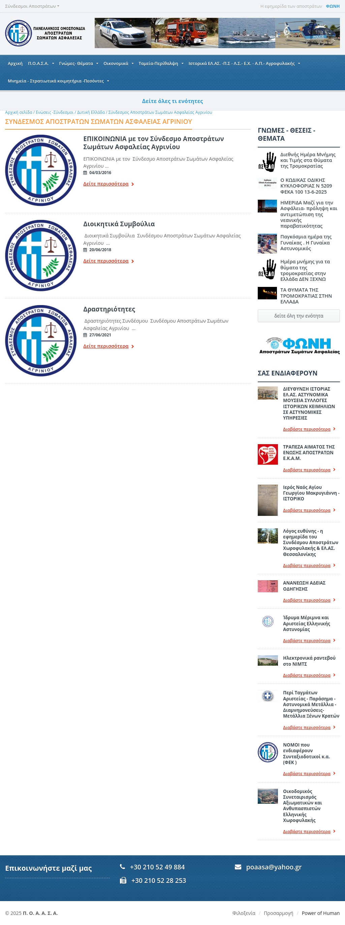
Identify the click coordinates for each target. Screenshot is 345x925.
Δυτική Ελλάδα (91, 112)
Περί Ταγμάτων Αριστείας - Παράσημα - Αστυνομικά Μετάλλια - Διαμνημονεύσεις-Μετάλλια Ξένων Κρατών (311, 704)
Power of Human (321, 913)
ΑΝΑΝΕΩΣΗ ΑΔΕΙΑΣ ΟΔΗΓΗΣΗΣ (304, 586)
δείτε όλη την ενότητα (298, 315)
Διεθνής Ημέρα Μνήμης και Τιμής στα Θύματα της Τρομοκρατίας (308, 160)
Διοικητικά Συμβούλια (119, 224)
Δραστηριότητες (109, 309)
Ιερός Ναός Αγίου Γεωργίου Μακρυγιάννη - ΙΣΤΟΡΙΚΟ (311, 493)
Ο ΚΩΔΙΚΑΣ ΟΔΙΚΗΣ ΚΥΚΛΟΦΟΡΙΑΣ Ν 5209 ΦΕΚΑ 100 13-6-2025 (306, 186)
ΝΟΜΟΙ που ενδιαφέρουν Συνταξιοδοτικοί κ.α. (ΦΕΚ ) (306, 753)
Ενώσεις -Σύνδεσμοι (54, 112)
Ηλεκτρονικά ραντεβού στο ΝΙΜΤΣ (309, 661)
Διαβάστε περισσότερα (309, 429)
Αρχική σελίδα (18, 112)
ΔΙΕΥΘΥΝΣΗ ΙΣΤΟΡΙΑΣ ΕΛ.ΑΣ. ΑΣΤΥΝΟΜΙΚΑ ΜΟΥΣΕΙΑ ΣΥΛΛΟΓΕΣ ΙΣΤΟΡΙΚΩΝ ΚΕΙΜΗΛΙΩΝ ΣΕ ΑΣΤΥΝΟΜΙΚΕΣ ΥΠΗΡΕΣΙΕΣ (309, 403)
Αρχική (15, 63)
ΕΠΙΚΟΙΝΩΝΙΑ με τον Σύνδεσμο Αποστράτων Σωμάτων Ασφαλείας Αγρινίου (153, 142)
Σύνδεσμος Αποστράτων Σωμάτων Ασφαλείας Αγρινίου (160, 112)
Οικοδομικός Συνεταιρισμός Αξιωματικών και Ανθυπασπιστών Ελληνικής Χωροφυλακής (302, 805)
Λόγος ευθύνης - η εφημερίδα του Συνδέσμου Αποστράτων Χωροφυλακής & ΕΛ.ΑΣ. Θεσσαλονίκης (310, 542)
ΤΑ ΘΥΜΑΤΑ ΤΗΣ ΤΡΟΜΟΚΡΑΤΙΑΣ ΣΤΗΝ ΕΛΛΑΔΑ (306, 296)
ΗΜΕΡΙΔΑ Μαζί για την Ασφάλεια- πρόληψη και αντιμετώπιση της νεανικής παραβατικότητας (308, 214)
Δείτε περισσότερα (108, 184)
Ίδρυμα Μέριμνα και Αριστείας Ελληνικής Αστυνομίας (306, 623)
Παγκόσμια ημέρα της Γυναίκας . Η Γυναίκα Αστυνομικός (306, 242)
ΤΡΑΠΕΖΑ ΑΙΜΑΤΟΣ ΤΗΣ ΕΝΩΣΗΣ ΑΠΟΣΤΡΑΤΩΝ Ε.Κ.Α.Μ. (309, 453)
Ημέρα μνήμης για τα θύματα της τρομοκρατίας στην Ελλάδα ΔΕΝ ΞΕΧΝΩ (305, 270)
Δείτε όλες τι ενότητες (172, 101)
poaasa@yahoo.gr (274, 866)
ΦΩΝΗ (333, 6)
